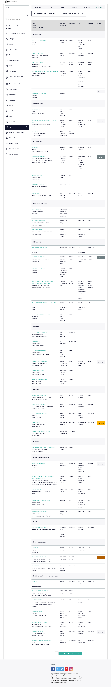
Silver (62, 7)
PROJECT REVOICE (37, 631)
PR (10, 127)
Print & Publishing (15, 138)
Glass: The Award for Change (14, 78)
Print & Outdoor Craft (16, 133)
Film (10, 66)
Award (99, 23)
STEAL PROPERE (36, 210)
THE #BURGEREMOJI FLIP (39, 350)
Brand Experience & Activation (14, 27)
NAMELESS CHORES (37, 230)
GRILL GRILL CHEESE (37, 62)
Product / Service (38, 27)
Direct (11, 55)
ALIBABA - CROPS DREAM (39, 622)
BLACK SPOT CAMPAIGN (39, 557)
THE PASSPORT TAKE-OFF (39, 413)
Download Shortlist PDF (45, 14)
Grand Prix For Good (16, 84)
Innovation (12, 100)
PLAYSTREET (35, 131)
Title (34, 23)
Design (11, 39)
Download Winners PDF (72, 14)
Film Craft (12, 71)
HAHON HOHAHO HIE (38, 370)
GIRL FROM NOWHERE (38, 463)
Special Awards (14, 149)
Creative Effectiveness (17, 33)
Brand (34, 25)
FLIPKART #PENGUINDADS (39, 361)
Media (11, 106)
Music (11, 116)
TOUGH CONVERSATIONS (39, 248)
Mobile (11, 111)
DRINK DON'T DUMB (37, 53)
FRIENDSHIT (35, 566)
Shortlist (87, 7)
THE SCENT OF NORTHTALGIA (40, 591)
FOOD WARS (36, 341)
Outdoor (12, 122)
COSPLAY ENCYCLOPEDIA (39, 512)
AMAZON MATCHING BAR (39, 379)
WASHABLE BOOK (37, 147)
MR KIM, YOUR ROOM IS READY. (41, 431)
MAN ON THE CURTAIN (38, 221)
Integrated (12, 95)
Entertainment (14, 60)
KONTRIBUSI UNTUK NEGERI (39, 528)
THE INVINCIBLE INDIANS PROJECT (41, 314)
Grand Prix (37, 7)
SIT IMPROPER (36, 109)
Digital (11, 44)
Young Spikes (13, 154)
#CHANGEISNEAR (37, 600)
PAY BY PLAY (36, 194)
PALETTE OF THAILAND (38, 404)
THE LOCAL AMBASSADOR (39, 332)
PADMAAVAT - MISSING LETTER (41, 501)
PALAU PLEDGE (36, 422)
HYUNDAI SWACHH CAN (39, 268)
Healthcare (13, 89)
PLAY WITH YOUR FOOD (39, 40)
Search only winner (14, 19)
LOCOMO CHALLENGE (38, 156)
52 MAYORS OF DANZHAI (39, 395)
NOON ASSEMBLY (37, 176)
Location (72, 23)
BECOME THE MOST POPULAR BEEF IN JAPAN (45, 71)
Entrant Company (63, 24)
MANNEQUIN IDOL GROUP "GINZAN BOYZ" (44, 447)
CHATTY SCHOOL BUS (38, 257)
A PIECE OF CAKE (37, 611)
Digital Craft (13, 50)
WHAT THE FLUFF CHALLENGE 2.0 (41, 640)
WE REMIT (35, 548)
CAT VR (34, 582)
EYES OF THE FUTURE (38, 185)
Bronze (74, 7)
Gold (50, 7)
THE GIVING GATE (37, 489)
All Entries (99, 7)
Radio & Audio (13, 143)
